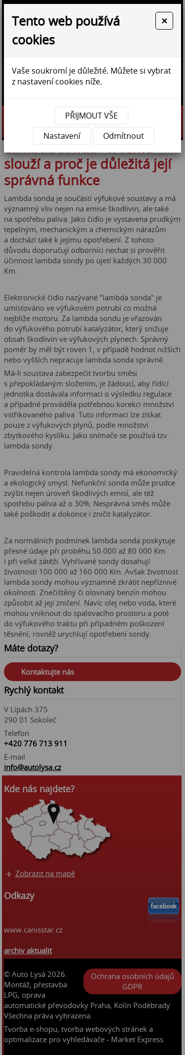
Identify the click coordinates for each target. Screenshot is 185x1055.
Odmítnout (123, 135)
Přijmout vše (91, 115)
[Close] (164, 21)
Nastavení (61, 135)
